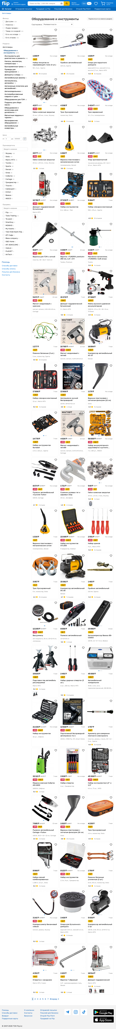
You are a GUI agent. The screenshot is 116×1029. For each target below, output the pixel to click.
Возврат (5, 1016)
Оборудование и (11, 51)
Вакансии (28, 1016)
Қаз (84, 3)
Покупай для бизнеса (63, 9)
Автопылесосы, (11, 82)
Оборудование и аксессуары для (12, 110)
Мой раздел (75, 4)
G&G (11, 241)
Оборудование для (16, 99)
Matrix (11, 160)
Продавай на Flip (43, 9)
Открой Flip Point (83, 9)
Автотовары (6, 13)
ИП (10, 235)
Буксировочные (15, 66)
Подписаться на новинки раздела (100, 19)
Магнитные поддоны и (14, 116)
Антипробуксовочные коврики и (14, 95)
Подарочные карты (102, 9)
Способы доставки (9, 266)
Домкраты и (14, 75)
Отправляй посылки (23, 9)
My (10, 229)
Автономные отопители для (16, 87)
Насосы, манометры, (13, 62)
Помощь (5, 1010)
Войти (74, 3)
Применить (24, 139)
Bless (12, 238)
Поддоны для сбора (13, 103)
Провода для (12, 70)
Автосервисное (12, 121)
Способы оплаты (9, 269)
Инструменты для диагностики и (16, 57)
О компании (29, 1010)
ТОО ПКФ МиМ (14, 232)
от (7, 138)
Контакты (6, 275)
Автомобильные (16, 78)
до (16, 138)
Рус (89, 3)
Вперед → (54, 999)
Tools (12, 216)
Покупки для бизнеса (11, 272)
